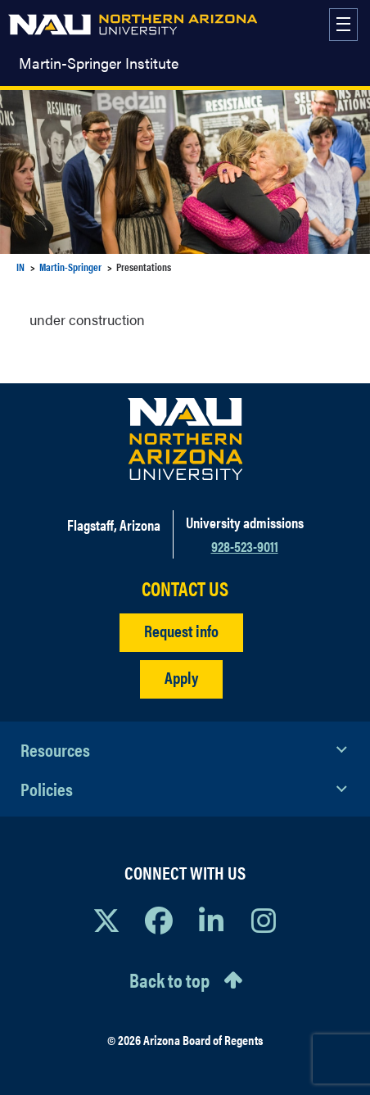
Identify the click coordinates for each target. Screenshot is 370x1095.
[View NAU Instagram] (263, 919)
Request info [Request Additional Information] (181, 630)
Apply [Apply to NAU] (181, 677)
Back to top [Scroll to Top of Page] (169, 979)
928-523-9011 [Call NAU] (244, 546)
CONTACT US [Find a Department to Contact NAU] (185, 588)
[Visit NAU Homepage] (185, 439)
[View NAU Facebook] (158, 919)
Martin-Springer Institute (98, 63)
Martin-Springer (70, 266)
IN (20, 266)
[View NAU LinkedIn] (211, 919)
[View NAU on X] (106, 919)
